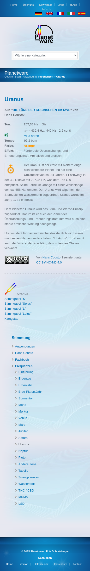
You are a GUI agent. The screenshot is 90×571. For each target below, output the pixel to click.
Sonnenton (26, 398)
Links (61, 4)
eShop (73, 4)
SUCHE (46, 8)
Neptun (23, 451)
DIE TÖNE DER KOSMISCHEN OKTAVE (41, 110)
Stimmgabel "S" (15, 299)
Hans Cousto (51, 257)
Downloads (45, 4)
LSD (21, 503)
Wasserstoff (26, 484)
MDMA (23, 497)
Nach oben (45, 557)
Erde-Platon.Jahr (30, 391)
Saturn (23, 438)
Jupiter (23, 431)
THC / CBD (26, 490)
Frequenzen (45, 76)
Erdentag (24, 378)
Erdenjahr (25, 385)
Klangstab (11, 318)
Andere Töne (27, 464)
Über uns (28, 4)
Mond (22, 405)
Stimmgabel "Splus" (18, 303)
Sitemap (23, 564)
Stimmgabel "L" (15, 308)
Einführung (26, 372)
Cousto (9, 76)
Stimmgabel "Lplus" (18, 313)
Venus (22, 418)
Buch (18, 76)
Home (13, 4)
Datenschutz (41, 564)
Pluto (22, 457)
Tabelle (23, 470)
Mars (21, 424)
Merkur (23, 411)
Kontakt (77, 564)
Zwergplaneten (28, 477)
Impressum (60, 564)
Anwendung (30, 76)
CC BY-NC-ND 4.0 (49, 262)
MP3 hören (31, 136)
